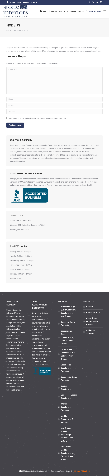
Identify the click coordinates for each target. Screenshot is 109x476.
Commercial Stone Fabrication (69, 378)
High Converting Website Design (59, 471)
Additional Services (90, 332)
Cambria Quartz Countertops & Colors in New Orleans (67, 354)
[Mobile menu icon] (104, 11)
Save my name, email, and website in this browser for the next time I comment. (37, 118)
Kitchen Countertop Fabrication (65, 407)
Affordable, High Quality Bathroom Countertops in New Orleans (68, 311)
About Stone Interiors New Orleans (92, 321)
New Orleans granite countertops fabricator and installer (67, 434)
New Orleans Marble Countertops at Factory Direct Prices (67, 453)
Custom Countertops (66, 387)
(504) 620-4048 (95, 11)
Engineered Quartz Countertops (69, 396)
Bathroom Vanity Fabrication (68, 323)
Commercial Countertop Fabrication (66, 368)
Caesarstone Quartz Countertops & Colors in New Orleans (67, 337)
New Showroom (93, 312)
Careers (89, 307)
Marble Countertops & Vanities (67, 419)
